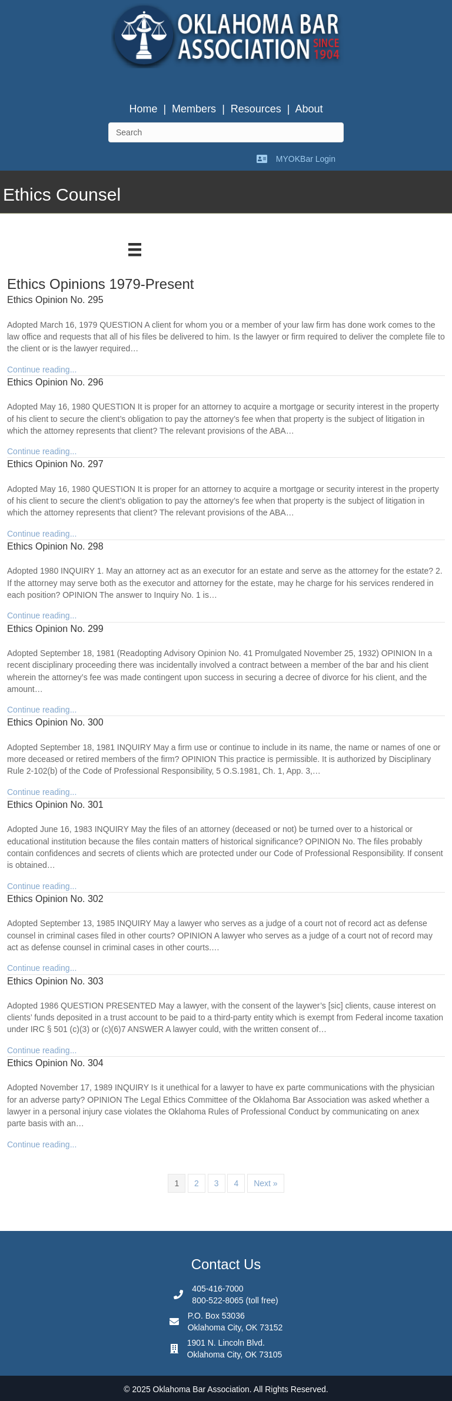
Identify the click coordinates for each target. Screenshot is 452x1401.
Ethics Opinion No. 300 (55, 722)
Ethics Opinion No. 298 (55, 546)
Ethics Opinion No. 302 (55, 899)
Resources (256, 109)
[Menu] (134, 249)
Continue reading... (42, 369)
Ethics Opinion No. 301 (55, 805)
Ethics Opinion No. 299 (55, 629)
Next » (265, 1183)
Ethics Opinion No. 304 (55, 1063)
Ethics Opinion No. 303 (55, 981)
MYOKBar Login (305, 159)
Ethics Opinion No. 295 (55, 300)
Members (194, 109)
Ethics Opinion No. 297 (55, 464)
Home (143, 109)
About (309, 109)
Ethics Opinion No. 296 (55, 382)
